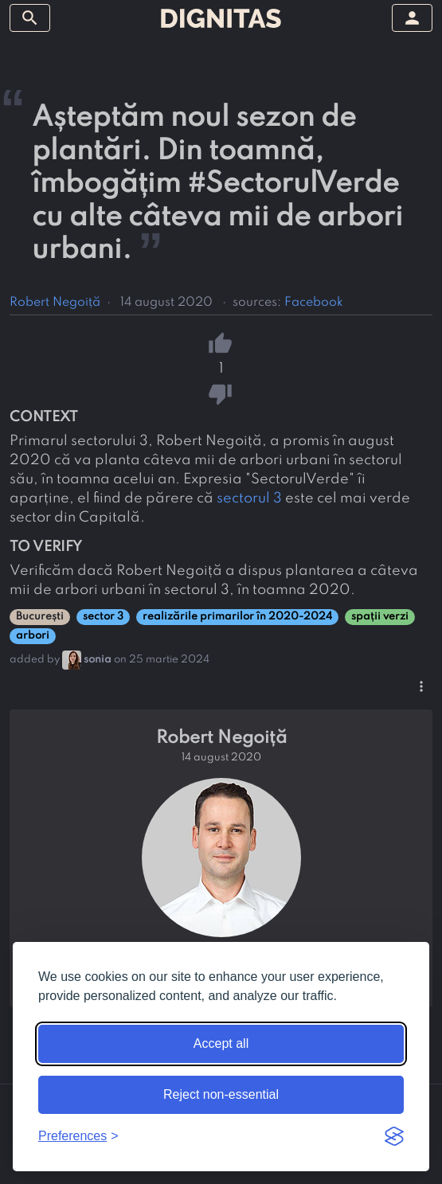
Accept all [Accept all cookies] (221, 1043)
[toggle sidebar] (30, 18)
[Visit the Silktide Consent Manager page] (394, 1136)
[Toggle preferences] (78, 1136)
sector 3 (103, 617)
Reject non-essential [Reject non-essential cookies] (221, 1094)
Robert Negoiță (55, 302)
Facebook (313, 302)
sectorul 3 (249, 498)
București (40, 617)
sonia (97, 660)
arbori (32, 636)
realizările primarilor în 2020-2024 (237, 617)
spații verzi (380, 617)
